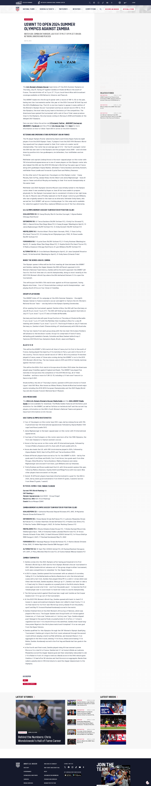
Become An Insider (112, 9)
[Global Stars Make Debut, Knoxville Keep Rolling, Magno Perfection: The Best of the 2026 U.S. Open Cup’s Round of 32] (71, 722)
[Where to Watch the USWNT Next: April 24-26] (71, 742)
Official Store (128, 9)
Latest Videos (109, 697)
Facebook (35, 126)
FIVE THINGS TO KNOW (46, 486)
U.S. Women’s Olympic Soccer (37, 87)
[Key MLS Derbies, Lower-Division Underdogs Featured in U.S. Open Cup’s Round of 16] (71, 703)
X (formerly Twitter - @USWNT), (62, 123)
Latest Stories (25, 697)
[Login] (133, 2)
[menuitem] (29, 9)
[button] (100, 9)
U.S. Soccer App (58, 126)
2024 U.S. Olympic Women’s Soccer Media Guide (44, 401)
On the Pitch (28, 19)
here (70, 126)
